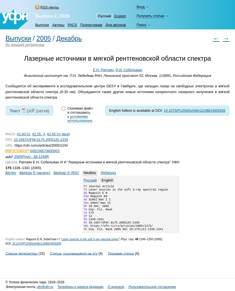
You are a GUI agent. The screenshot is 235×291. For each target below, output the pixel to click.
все (66, 134)
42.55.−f (38, 134)
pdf (30, 110)
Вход (140, 7)
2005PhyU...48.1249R (31, 157)
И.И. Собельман (129, 70)
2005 (43, 38)
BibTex (11, 173)
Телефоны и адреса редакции (80, 287)
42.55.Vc (54, 134)
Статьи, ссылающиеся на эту (73, 261)
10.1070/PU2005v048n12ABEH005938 (194, 110)
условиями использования (79, 118)
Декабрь (69, 38)
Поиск (141, 25)
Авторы (58, 25)
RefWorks (108, 173)
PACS (72, 25)
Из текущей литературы (25, 45)
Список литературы (21, 261)
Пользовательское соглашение (152, 287)
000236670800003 (45, 151)
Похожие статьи (121, 261)
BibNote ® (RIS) (66, 173)
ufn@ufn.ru (45, 287)
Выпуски (42, 25)
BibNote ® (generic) (34, 173)
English (120, 16)
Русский (104, 16)
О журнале (116, 287)
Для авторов (115, 25)
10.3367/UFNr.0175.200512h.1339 (41, 140)
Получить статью (150, 16)
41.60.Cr (23, 134)
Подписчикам (91, 25)
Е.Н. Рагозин (103, 70)
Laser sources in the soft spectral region (90, 246)
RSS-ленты (49, 7)
